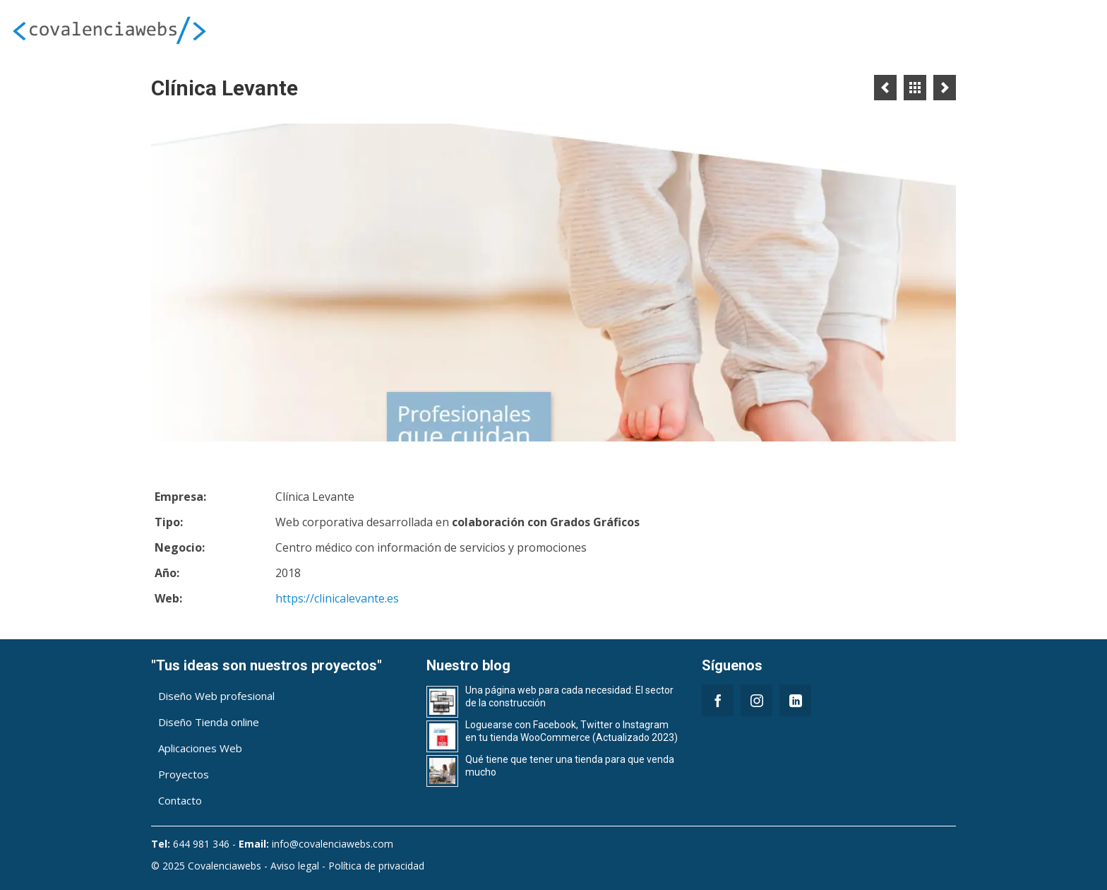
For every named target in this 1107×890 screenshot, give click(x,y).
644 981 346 (201, 843)
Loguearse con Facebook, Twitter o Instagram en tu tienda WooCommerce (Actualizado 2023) (571, 731)
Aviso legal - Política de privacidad (347, 865)
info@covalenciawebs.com (332, 843)
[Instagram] (756, 700)
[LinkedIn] (795, 700)
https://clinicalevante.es (337, 598)
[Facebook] (718, 700)
